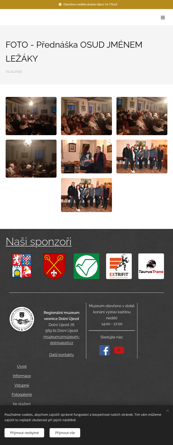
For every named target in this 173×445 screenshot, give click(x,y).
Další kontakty (61, 355)
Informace (22, 375)
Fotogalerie (22, 394)
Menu (163, 17)
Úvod (22, 366)
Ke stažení (22, 404)
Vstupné (21, 385)
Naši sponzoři (39, 241)
